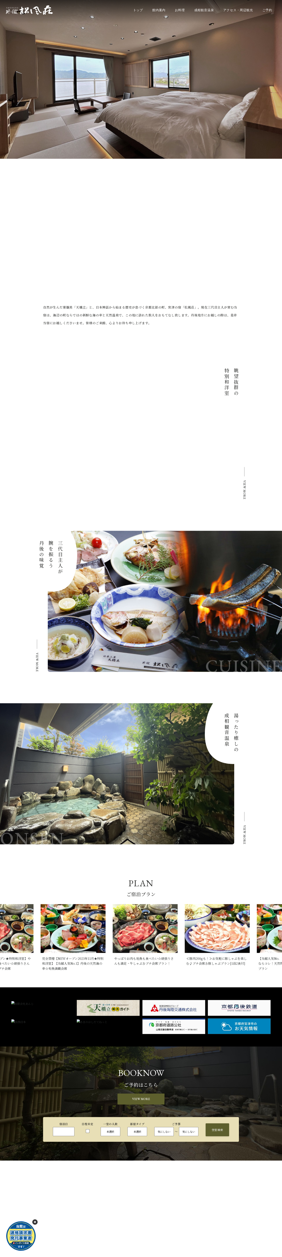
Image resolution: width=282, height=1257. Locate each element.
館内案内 (158, 10)
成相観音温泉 (204, 10)
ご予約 (267, 10)
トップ (138, 10)
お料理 (180, 10)
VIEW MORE (141, 1099)
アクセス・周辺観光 (238, 10)
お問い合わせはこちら (135, 1247)
